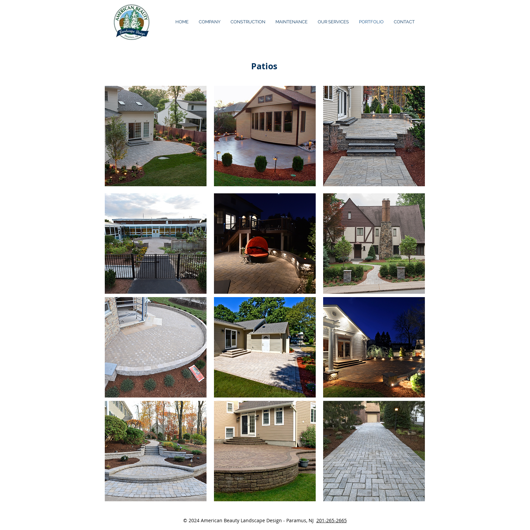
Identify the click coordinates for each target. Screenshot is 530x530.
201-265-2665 (331, 520)
